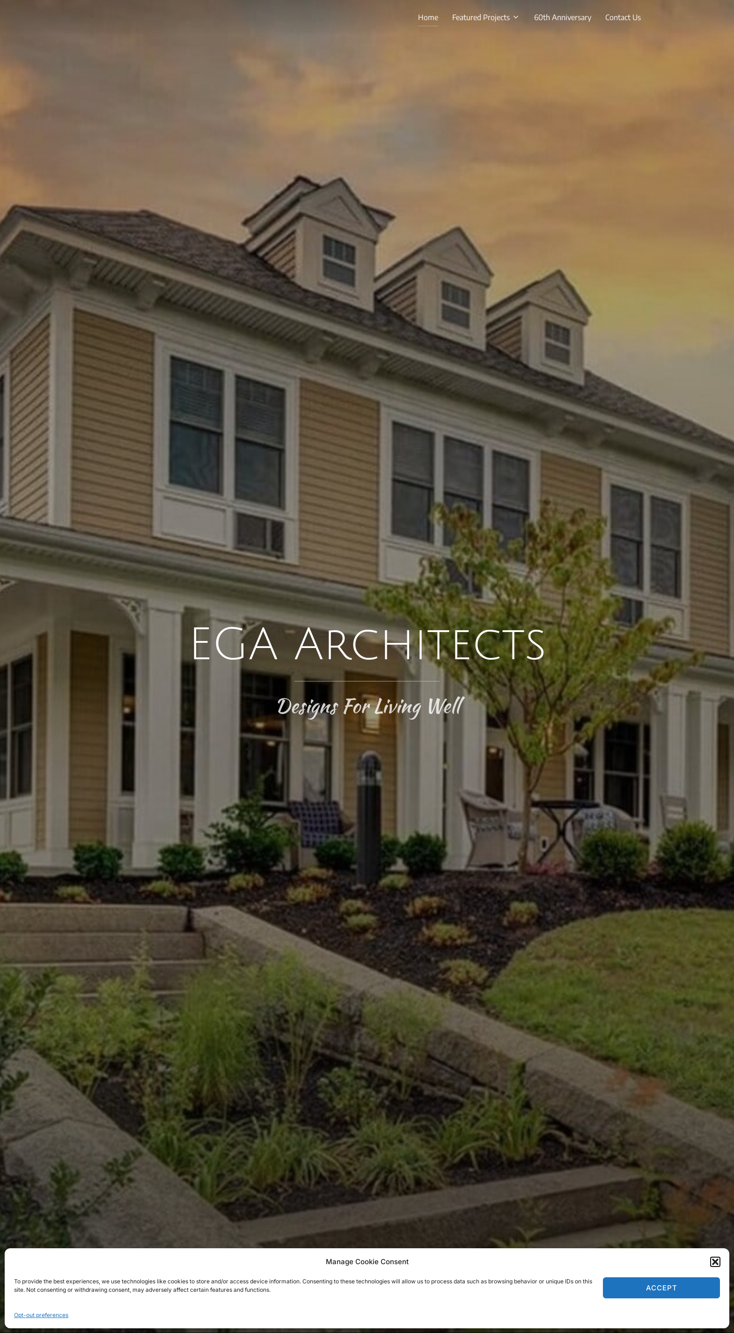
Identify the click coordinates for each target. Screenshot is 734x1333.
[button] (715, 1262)
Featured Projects (486, 17)
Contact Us (623, 17)
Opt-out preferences (41, 1314)
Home (428, 17)
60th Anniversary (562, 17)
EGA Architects (367, 645)
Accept (661, 1287)
